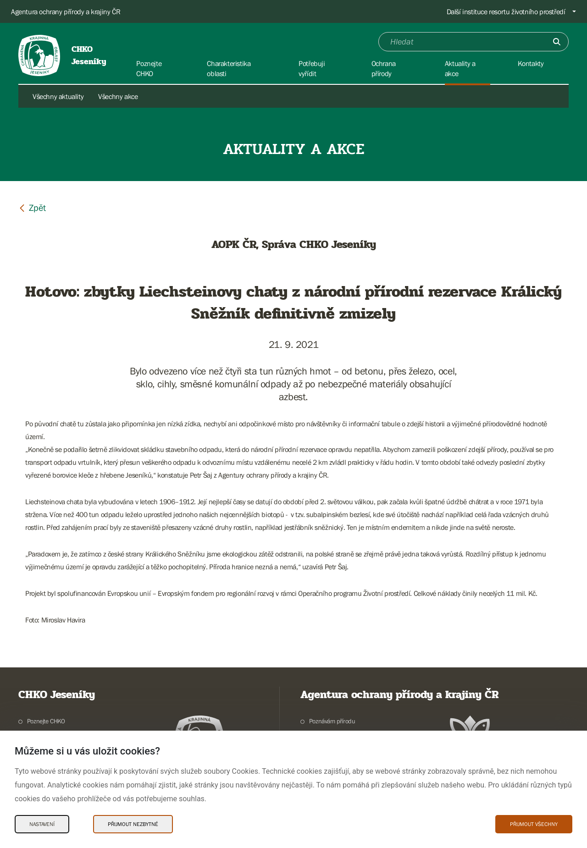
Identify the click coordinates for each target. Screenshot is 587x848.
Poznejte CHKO (46, 721)
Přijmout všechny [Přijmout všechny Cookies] (534, 824)
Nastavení (42, 824)
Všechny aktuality (58, 96)
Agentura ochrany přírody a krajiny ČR (65, 11)
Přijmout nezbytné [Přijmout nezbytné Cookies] (133, 824)
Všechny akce (118, 96)
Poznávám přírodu (332, 721)
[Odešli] (556, 42)
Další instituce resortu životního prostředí (506, 11)
